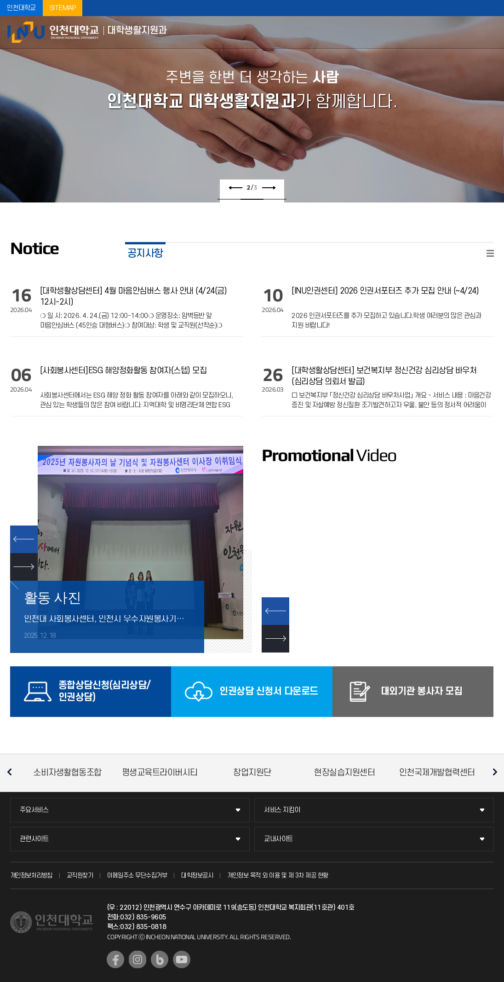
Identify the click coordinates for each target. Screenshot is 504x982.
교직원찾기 (80, 875)
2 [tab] (252, 199)
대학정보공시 (197, 875)
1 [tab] (229, 199)
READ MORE (490, 253)
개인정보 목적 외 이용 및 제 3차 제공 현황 (277, 875)
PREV (24, 539)
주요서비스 (34, 810)
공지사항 (145, 253)
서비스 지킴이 (282, 810)
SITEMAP (63, 8)
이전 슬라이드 (235, 188)
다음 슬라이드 (268, 188)
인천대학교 (21, 8)
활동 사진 (52, 597)
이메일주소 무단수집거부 (137, 875)
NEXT (24, 567)
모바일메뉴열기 (490, 32)
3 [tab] (274, 199)
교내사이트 (278, 839)
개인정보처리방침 (31, 875)
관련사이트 (34, 839)
